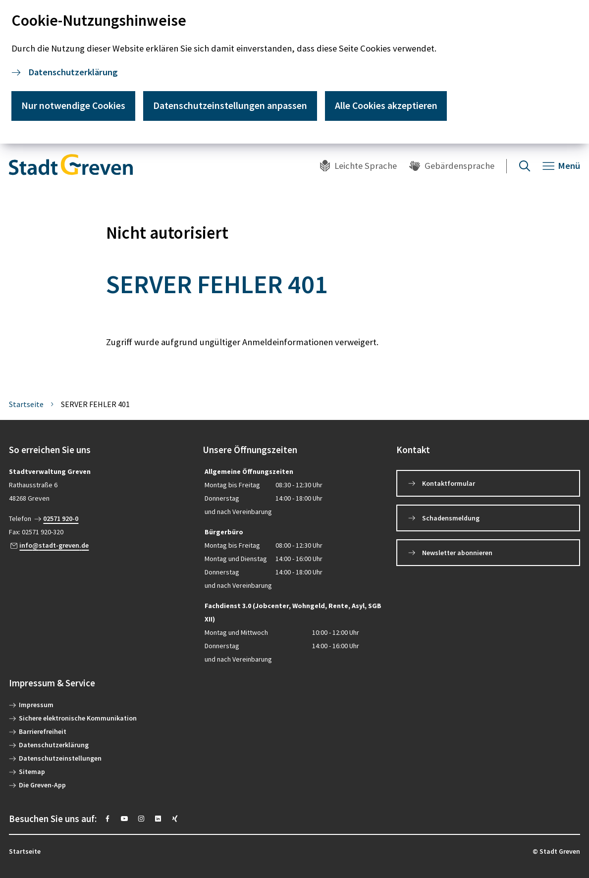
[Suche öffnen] (525, 166)
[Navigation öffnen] (561, 166)
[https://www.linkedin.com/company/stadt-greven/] (158, 818)
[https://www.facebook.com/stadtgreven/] (107, 818)
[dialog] (294, 72)
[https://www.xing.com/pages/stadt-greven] (174, 818)
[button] (101, 450)
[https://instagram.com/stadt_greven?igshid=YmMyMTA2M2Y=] (141, 818)
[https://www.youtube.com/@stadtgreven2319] (124, 818)
